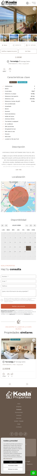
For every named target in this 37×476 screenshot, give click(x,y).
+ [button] (3, 183)
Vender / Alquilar (18, 421)
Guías (18, 424)
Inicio (18, 403)
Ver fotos (27, 51)
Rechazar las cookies (13, 469)
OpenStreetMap (23, 211)
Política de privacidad (19, 299)
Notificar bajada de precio (9, 51)
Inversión (18, 415)
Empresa (18, 406)
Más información (7, 458)
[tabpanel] (18, 358)
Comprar (18, 409)
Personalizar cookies (13, 465)
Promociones (19, 412)
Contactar (19, 427)
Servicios (18, 418)
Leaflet (14, 211)
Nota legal (26, 461)
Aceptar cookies (13, 462)
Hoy (27, 225)
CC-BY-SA (33, 211)
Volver (4, 45)
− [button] (3, 186)
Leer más (18, 169)
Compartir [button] (17, 45)
